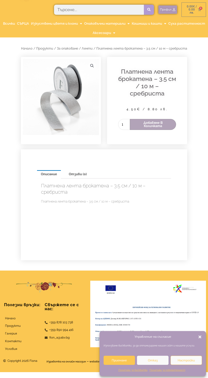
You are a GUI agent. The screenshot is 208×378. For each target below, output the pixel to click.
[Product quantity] (124, 124)
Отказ (153, 360)
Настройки (186, 360)
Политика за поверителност (167, 370)
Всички (9, 23)
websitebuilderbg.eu (82, 367)
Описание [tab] (49, 174)
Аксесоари (104, 33)
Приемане (119, 360)
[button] (200, 337)
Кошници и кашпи (149, 23)
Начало (27, 48)
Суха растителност (186, 23)
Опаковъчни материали (107, 23)
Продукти (44, 48)
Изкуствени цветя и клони (56, 23)
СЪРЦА (23, 23)
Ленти (87, 48)
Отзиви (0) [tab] (78, 174)
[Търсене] (149, 10)
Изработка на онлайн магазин (80, 361)
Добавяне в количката (153, 124)
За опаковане (67, 48)
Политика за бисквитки (133, 370)
